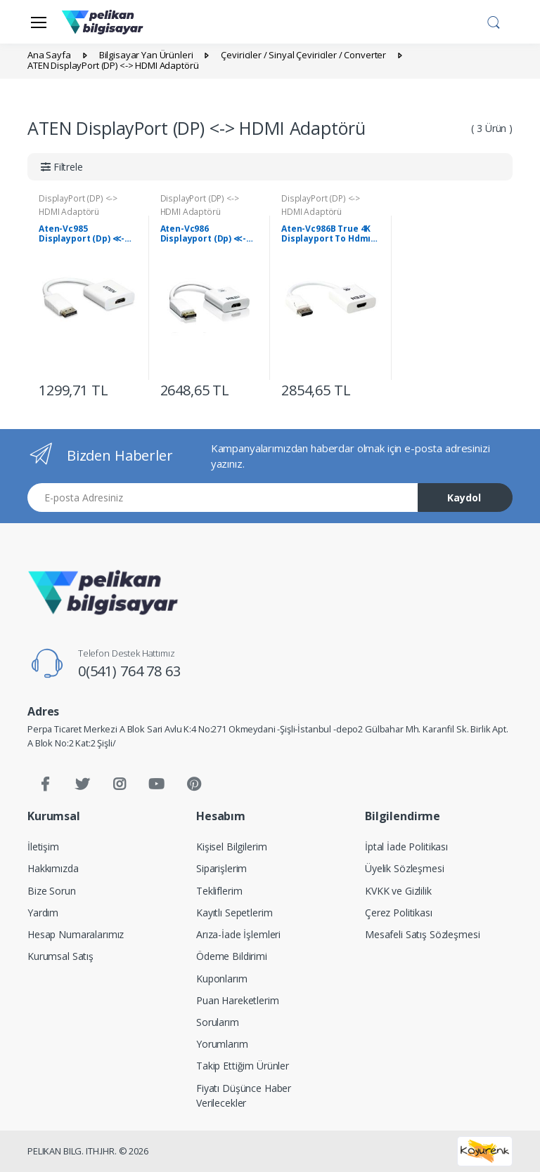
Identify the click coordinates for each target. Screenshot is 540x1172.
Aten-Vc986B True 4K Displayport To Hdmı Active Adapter (326, 234)
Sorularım (217, 1022)
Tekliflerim (219, 890)
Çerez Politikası (398, 912)
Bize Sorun (51, 890)
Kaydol (464, 497)
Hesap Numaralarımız (75, 934)
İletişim (43, 846)
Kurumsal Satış (60, 956)
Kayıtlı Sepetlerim (234, 912)
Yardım (42, 912)
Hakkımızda (53, 868)
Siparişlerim (221, 868)
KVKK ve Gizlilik (398, 890)
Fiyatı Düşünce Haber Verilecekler (243, 1095)
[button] (493, 20)
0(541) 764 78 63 (129, 670)
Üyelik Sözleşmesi (404, 868)
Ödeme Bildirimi (231, 956)
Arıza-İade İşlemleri (238, 934)
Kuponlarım (222, 978)
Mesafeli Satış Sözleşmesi (422, 934)
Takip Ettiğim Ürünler (242, 1065)
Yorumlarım (222, 1044)
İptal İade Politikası (406, 846)
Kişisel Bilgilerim (231, 846)
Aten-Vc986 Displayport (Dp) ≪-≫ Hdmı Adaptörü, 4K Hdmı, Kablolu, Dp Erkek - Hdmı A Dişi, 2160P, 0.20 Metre (207, 234)
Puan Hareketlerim (237, 1000)
